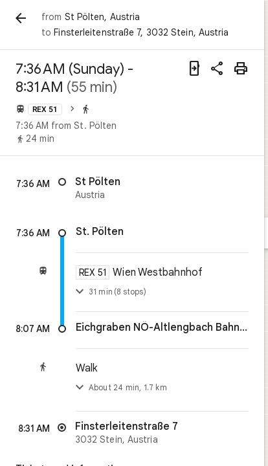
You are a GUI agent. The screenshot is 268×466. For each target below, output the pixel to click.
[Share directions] (217, 68)
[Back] (20, 18)
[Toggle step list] (79, 387)
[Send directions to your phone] (194, 68)
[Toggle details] (79, 292)
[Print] (241, 68)
